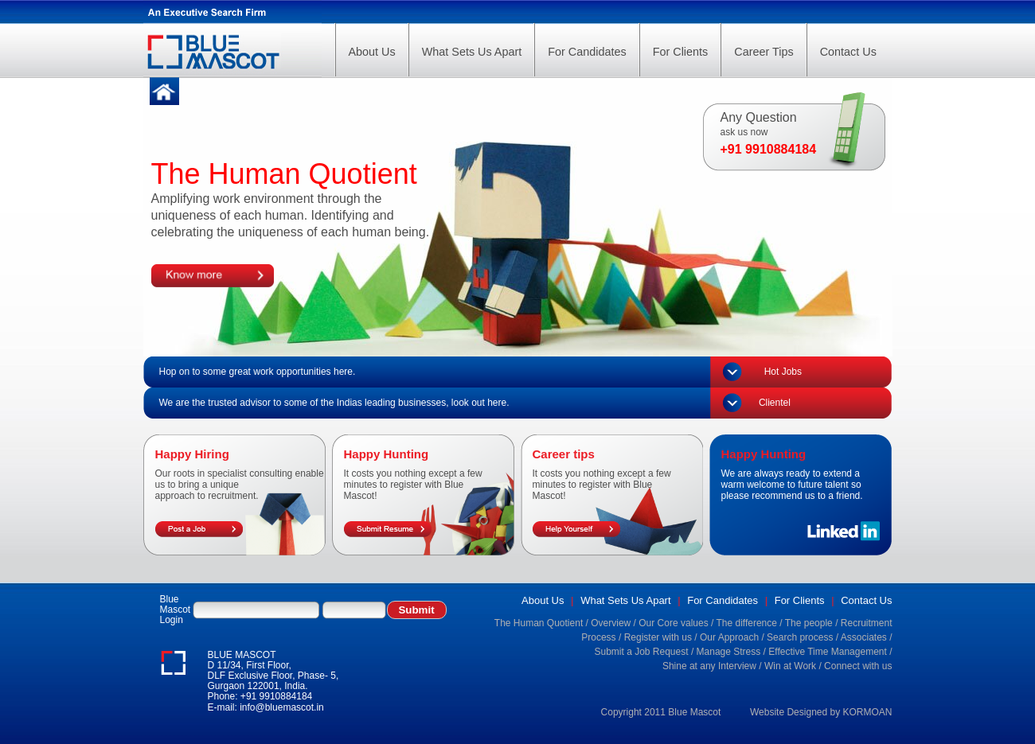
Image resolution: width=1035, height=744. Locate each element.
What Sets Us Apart (472, 51)
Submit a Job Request (641, 651)
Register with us (658, 637)
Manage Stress (729, 651)
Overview (611, 623)
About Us (372, 51)
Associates (864, 637)
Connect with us (858, 666)
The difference (746, 623)
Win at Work (790, 666)
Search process (800, 637)
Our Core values (673, 623)
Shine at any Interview (709, 666)
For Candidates (587, 51)
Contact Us (848, 51)
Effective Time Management (827, 651)
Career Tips (763, 51)
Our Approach (729, 637)
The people (809, 623)
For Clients (681, 51)
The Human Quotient (538, 623)
